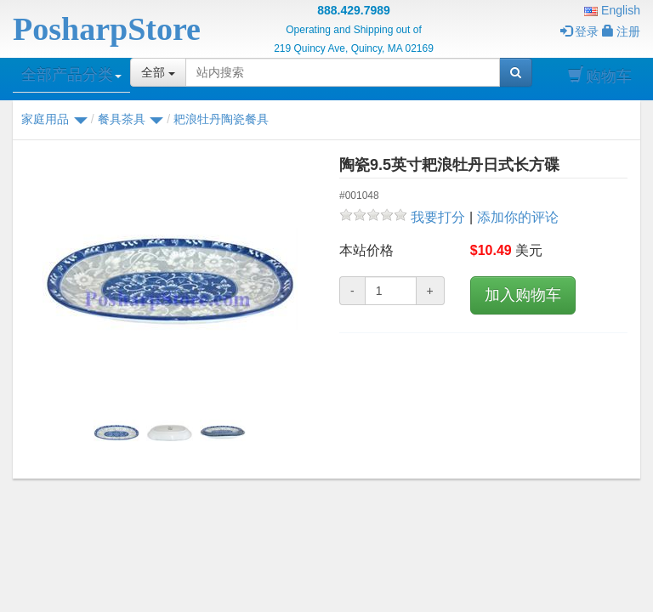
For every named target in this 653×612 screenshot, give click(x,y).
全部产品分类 (71, 74)
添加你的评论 (518, 217)
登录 (579, 31)
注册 (621, 31)
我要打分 (438, 217)
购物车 (600, 76)
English (612, 10)
